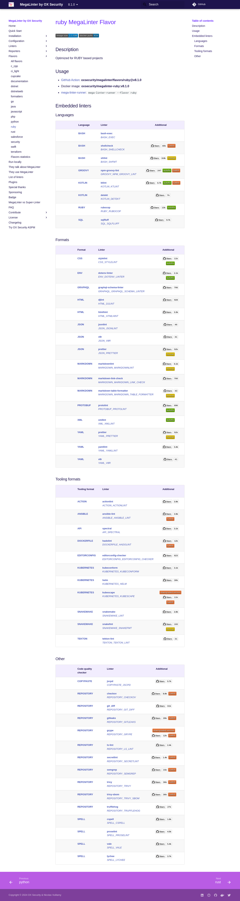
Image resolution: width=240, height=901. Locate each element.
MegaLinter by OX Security (25, 20)
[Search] (162, 4)
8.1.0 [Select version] (71, 4)
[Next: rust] (222, 881)
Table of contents (203, 20)
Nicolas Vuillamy (52, 895)
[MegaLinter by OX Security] (11, 4)
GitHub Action (70, 80)
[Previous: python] (20, 881)
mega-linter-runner (73, 92)
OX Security (34, 895)
